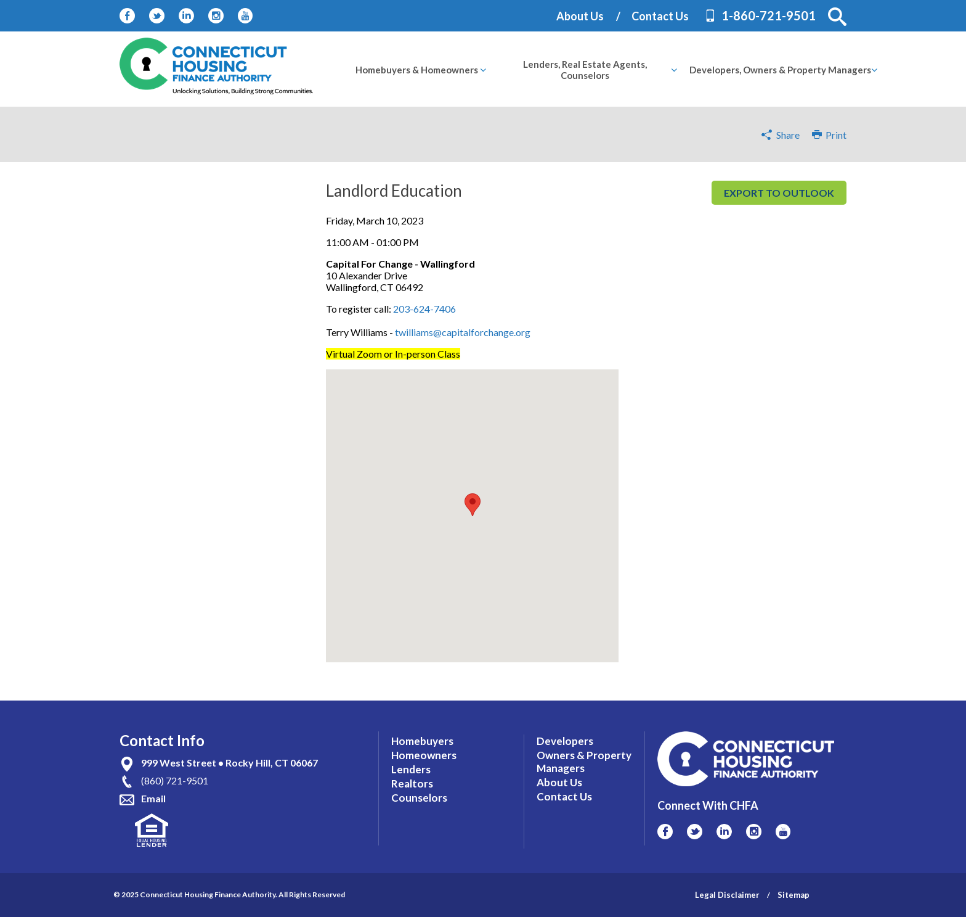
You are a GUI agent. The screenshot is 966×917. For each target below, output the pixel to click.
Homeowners (424, 755)
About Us (580, 16)
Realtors (412, 783)
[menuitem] (416, 69)
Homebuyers (422, 740)
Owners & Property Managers (584, 762)
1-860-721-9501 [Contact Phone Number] (768, 15)
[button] (837, 16)
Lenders (411, 769)
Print (829, 135)
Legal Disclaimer (727, 895)
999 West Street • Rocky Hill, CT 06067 (229, 762)
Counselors (419, 797)
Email (153, 798)
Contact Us (660, 16)
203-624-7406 (424, 309)
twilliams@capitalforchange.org (462, 332)
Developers (565, 740)
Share (788, 135)
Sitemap (793, 895)
